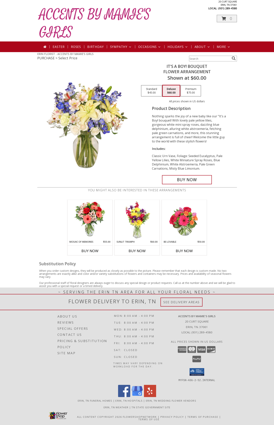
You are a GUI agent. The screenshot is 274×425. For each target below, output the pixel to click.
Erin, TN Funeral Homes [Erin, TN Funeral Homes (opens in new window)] (95, 400)
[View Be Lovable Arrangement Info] (184, 220)
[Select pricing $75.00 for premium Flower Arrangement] (191, 90)
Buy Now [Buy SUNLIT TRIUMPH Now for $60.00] (137, 250)
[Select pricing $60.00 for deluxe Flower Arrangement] (171, 90)
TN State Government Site (151, 407)
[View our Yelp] (150, 396)
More (224, 47)
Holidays (178, 47)
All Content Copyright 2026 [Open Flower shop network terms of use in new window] (99, 416)
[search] (234, 58)
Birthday (95, 47)
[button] (227, 18)
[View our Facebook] (124, 396)
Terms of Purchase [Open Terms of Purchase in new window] (202, 416)
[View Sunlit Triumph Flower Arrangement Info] (137, 220)
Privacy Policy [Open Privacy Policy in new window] (172, 416)
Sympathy (121, 47)
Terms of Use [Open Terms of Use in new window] (149, 419)
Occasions (149, 47)
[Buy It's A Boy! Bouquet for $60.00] (187, 179)
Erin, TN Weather (116, 407)
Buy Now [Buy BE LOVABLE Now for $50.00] (184, 250)
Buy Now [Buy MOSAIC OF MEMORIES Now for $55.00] (89, 250)
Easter (59, 47)
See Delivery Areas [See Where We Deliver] (181, 302)
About (202, 47)
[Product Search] (209, 58)
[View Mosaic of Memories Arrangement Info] (90, 220)
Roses (76, 47)
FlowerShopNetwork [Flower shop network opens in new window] (140, 416)
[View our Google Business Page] (137, 396)
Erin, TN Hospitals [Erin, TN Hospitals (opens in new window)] (128, 400)
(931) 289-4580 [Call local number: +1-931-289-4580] (227, 8)
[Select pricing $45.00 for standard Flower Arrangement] (151, 90)
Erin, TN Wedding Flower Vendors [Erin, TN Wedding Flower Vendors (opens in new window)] (171, 400)
